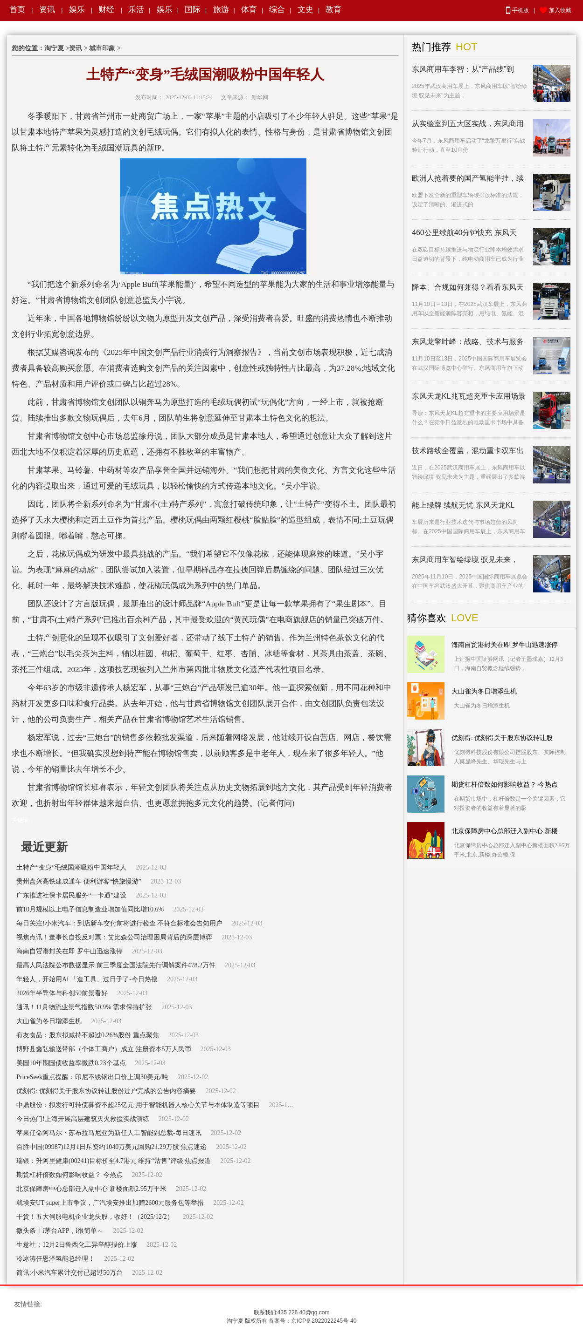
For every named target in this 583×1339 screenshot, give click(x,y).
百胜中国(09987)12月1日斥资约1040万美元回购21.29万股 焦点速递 (111, 1146)
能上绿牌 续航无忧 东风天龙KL (463, 505)
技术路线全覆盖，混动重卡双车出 (468, 451)
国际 (193, 9)
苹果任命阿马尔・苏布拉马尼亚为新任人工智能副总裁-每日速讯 (108, 1132)
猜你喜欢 (426, 618)
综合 (277, 9)
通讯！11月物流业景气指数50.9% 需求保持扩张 (84, 1007)
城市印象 (102, 48)
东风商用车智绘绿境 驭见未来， (465, 560)
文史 (305, 9)
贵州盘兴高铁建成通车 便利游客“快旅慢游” (78, 881)
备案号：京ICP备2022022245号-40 (312, 1321)
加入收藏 (555, 10)
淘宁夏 (54, 48)
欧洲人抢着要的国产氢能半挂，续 (468, 178)
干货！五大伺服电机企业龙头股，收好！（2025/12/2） (95, 1216)
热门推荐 (431, 47)
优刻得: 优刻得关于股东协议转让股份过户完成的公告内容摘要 (106, 1091)
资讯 (47, 9)
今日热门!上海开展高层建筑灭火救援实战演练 (82, 1118)
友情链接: (28, 1304)
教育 (333, 9)
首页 (17, 9)
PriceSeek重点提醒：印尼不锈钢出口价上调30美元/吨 (92, 1077)
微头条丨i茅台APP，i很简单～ (60, 1230)
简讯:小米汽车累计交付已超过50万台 (69, 1272)
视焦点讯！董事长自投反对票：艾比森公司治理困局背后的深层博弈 (114, 937)
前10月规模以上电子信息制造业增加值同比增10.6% (90, 909)
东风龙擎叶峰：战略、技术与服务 (468, 342)
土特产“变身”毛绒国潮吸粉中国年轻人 (71, 867)
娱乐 (77, 9)
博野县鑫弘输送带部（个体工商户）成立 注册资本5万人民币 (103, 1049)
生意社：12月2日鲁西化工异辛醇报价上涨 (76, 1244)
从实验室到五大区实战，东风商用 (468, 124)
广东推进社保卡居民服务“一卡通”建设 (71, 895)
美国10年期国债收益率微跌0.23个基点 (71, 1063)
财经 (106, 9)
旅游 (221, 9)
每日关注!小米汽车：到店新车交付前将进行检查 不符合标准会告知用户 (119, 923)
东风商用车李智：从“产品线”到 (463, 69)
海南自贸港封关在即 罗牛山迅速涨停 (69, 951)
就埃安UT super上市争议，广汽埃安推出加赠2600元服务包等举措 (110, 1202)
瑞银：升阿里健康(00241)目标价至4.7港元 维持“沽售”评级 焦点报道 (113, 1160)
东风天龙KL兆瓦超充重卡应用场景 (469, 396)
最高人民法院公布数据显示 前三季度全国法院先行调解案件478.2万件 (115, 965)
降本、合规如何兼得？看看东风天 (468, 287)
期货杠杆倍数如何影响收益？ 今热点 (69, 1174)
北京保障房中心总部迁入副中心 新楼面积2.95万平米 (91, 1188)
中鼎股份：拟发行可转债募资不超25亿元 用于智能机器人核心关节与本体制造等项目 (138, 1104)
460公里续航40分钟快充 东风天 (464, 233)
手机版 (517, 10)
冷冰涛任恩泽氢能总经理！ (55, 1258)
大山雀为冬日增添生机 (49, 1021)
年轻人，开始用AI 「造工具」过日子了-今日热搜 (87, 979)
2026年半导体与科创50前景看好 (62, 993)
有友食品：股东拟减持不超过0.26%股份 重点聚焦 (87, 1035)
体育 (249, 9)
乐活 (136, 9)
